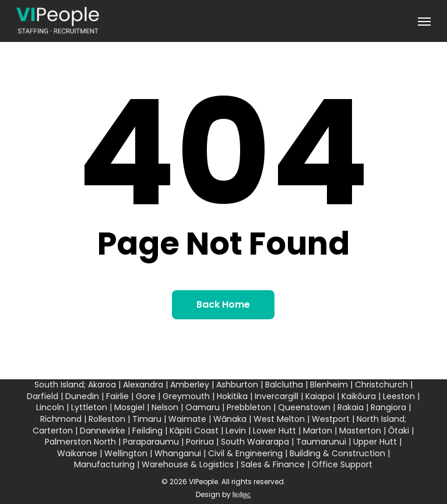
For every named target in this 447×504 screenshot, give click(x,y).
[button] (424, 21)
